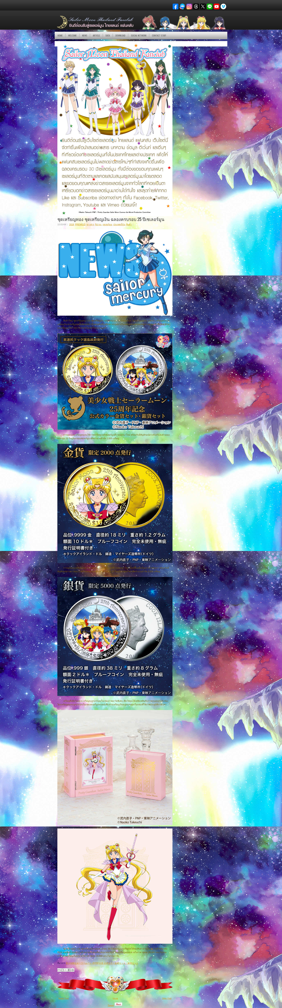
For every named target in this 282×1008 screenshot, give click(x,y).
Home (60, 35)
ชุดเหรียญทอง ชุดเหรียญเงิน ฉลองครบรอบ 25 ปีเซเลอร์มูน (110, 219)
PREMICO (80, 224)
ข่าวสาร (90, 224)
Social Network (138, 35)
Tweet (111, 1005)
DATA (108, 35)
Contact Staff (159, 35)
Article (96, 35)
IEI (152, 948)
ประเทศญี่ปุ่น (119, 224)
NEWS (84, 35)
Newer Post (63, 998)
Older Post (166, 998)
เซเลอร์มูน (107, 224)
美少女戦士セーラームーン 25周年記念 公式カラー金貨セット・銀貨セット (102, 963)
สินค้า (129, 224)
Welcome (72, 35)
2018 (71, 224)
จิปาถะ (98, 224)
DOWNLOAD (120, 35)
